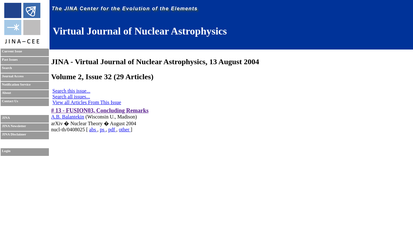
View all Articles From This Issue (86, 102)
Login (6, 151)
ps (102, 129)
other (125, 129)
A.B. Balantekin (67, 116)
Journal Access (13, 76)
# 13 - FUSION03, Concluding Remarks (100, 110)
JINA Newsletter (14, 126)
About (6, 93)
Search (7, 68)
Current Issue (12, 51)
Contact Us (10, 101)
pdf (112, 129)
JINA (6, 117)
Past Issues (10, 59)
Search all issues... (71, 96)
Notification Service (16, 84)
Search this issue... (71, 91)
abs (93, 129)
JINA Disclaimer (14, 134)
